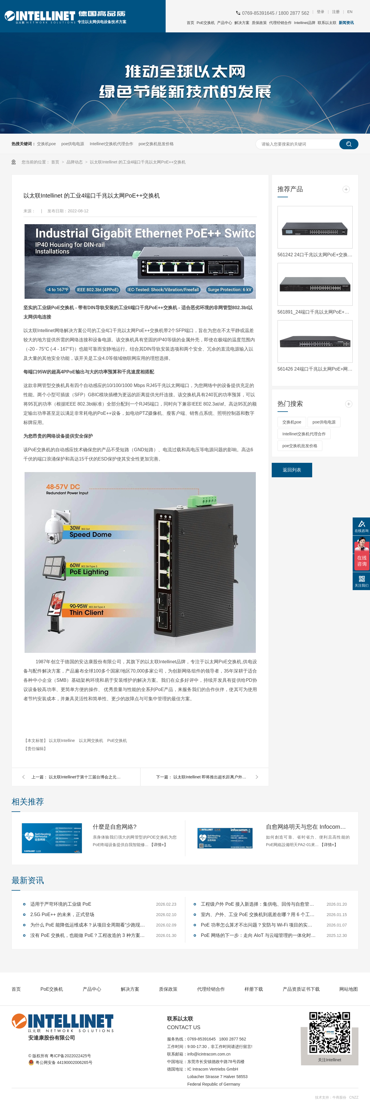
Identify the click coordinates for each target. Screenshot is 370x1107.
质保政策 (259, 23)
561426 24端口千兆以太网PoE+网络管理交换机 (315, 368)
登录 (320, 12)
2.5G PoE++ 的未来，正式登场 (62, 914)
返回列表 (292, 469)
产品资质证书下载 (301, 989)
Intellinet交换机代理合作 (111, 143)
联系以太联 (327, 23)
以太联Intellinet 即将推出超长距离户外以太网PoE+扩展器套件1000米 (211, 777)
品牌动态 (75, 162)
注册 (336, 12)
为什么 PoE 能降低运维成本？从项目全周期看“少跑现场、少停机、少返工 (88, 924)
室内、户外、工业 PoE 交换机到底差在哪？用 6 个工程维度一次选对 (259, 914)
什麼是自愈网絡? (114, 827)
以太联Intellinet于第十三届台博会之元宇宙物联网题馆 (86, 777)
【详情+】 (158, 844)
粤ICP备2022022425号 (70, 1055)
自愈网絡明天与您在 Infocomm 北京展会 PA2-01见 (308, 827)
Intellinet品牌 (304, 23)
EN (349, 12)
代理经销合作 (280, 23)
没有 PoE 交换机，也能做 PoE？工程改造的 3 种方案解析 (88, 935)
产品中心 (224, 23)
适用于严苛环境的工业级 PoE (60, 904)
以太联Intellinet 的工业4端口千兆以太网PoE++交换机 (138, 162)
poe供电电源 (72, 143)
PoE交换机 (206, 23)
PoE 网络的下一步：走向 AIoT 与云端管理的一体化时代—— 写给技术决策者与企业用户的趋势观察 (259, 935)
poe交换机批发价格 (155, 143)
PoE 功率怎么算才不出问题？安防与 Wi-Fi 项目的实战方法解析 (259, 924)
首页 (190, 23)
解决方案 (241, 23)
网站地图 (348, 989)
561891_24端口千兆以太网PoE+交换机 (315, 312)
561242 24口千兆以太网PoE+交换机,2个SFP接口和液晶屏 (315, 254)
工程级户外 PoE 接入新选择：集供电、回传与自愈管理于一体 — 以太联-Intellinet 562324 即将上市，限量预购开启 (259, 904)
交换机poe (46, 143)
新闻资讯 (346, 23)
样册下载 (254, 989)
